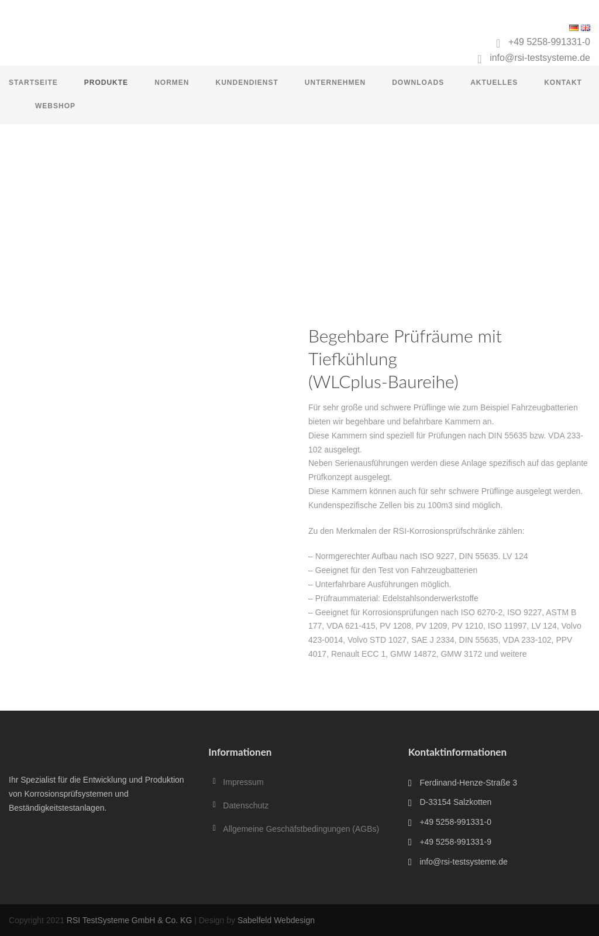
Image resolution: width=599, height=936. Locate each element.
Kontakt (563, 82)
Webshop (55, 106)
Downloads (418, 82)
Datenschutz (245, 805)
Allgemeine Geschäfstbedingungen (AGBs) (301, 829)
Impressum (243, 782)
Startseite (33, 82)
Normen (171, 82)
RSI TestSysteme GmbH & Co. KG (129, 920)
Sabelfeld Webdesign (276, 920)
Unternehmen (335, 82)
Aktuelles (494, 82)
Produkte (106, 82)
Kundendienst (246, 82)
